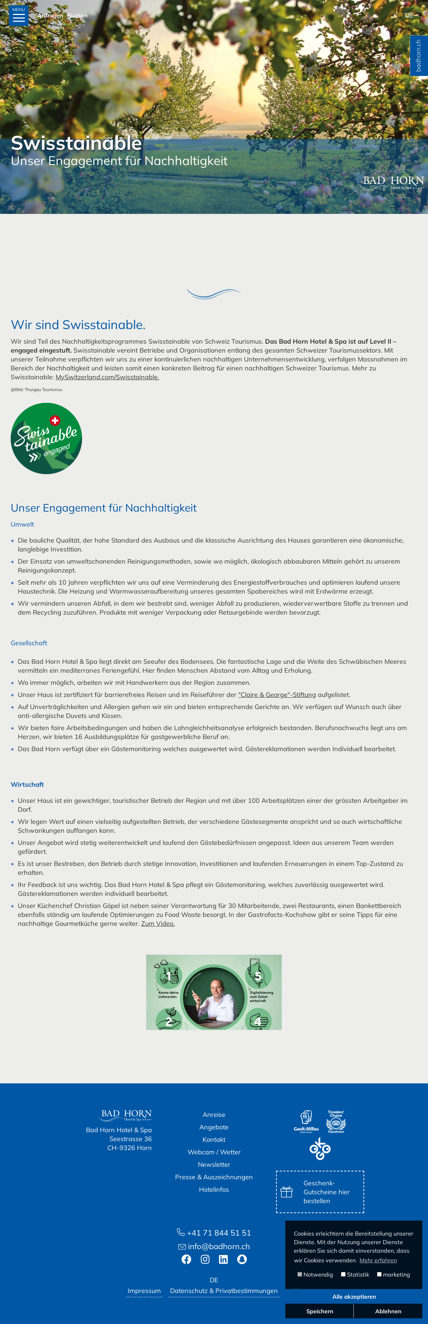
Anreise (214, 1114)
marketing (393, 1274)
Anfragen (50, 15)
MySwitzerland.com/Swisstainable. (107, 377)
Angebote (214, 1127)
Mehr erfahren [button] (378, 1260)
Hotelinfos (214, 1189)
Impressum (144, 1291)
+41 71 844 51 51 (214, 1233)
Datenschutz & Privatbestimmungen (224, 1291)
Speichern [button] (319, 1311)
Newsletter (214, 1164)
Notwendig (315, 1274)
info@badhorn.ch (214, 1246)
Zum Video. (158, 923)
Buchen (77, 15)
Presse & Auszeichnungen (214, 1177)
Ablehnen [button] (388, 1311)
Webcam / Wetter (214, 1152)
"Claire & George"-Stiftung (277, 695)
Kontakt (214, 1139)
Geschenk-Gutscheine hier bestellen (315, 1192)
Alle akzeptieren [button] (354, 1296)
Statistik (355, 1274)
